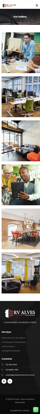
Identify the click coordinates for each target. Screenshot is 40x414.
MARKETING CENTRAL (21, 410)
